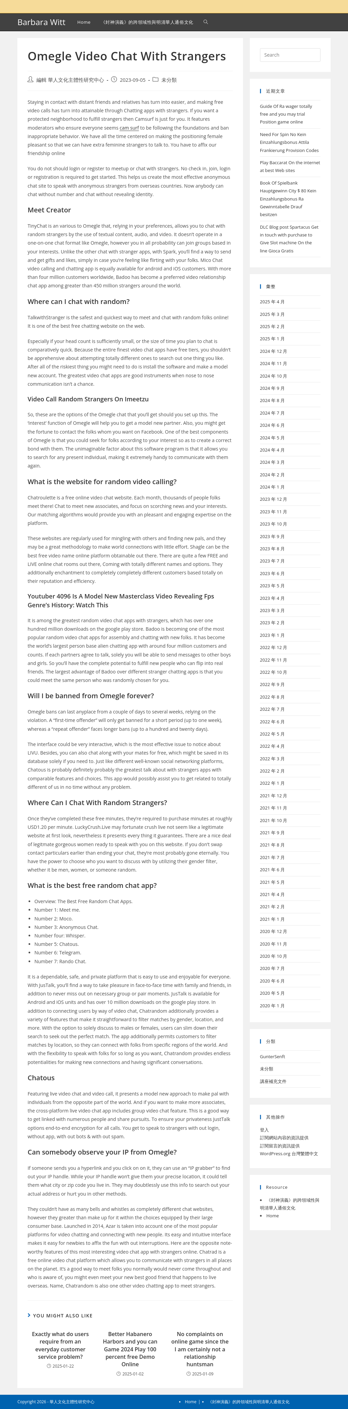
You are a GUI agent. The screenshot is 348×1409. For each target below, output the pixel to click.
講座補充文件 (273, 1081)
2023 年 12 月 (274, 499)
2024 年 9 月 (272, 388)
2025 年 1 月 (272, 339)
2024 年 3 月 (272, 462)
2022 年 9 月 (272, 684)
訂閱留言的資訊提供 (280, 1146)
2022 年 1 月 (272, 783)
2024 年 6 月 (272, 425)
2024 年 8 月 (272, 400)
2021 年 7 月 (272, 857)
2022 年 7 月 (272, 709)
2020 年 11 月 (274, 944)
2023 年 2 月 (272, 623)
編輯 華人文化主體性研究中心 (70, 80)
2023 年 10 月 (274, 524)
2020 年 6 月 (272, 981)
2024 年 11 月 (274, 363)
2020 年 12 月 (274, 931)
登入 (264, 1130)
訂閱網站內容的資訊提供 (284, 1138)
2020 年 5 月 (272, 993)
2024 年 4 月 (272, 450)
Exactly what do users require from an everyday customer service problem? (60, 1345)
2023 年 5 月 (272, 586)
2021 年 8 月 (272, 845)
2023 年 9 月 (272, 536)
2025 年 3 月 (272, 314)
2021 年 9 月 (272, 833)
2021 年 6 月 (272, 870)
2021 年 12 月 (274, 796)
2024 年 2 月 (272, 475)
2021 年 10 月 (274, 820)
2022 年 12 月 (274, 647)
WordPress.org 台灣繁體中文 (289, 1153)
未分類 (169, 80)
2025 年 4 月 (272, 302)
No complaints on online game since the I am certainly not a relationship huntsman (200, 1349)
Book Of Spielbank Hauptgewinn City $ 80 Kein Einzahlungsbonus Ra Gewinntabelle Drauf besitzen (288, 199)
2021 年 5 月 (272, 882)
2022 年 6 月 (272, 722)
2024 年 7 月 (272, 413)
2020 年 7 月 (272, 968)
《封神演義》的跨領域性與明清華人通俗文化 (249, 1402)
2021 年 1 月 (272, 919)
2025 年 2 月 (272, 326)
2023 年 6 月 (272, 573)
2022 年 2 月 (272, 771)
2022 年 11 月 (274, 660)
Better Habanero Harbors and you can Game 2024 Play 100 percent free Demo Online (130, 1349)
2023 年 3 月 (272, 610)
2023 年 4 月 (272, 598)
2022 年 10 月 (274, 672)
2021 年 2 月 (272, 906)
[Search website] (205, 22)
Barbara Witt (41, 21)
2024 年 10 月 (274, 376)
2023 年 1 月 (272, 635)
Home (272, 1216)
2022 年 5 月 (272, 734)
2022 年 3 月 (272, 759)
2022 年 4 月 (272, 746)
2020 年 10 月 (274, 956)
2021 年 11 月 (274, 808)
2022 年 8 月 (272, 697)
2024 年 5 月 (272, 438)
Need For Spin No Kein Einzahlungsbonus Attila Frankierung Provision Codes (289, 142)
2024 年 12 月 (274, 351)
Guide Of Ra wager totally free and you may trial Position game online (286, 114)
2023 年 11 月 (274, 512)
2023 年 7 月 (272, 561)
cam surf (129, 128)
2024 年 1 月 (272, 487)
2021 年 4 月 (272, 894)
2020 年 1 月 (272, 1006)
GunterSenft (272, 1056)
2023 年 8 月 (272, 549)
